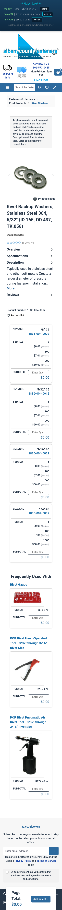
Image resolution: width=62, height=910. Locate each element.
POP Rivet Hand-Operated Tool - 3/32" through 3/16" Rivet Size (28, 643)
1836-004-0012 (38, 393)
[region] (31, 175)
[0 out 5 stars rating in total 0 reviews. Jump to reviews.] (20, 242)
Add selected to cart (42, 899)
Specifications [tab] (30, 255)
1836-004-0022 (38, 453)
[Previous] (9, 176)
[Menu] (7, 87)
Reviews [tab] (30, 294)
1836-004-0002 (38, 333)
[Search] (39, 87)
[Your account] (55, 87)
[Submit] (54, 851)
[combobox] (24, 87)
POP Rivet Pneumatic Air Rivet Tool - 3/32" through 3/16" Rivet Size (28, 722)
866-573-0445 (41, 67)
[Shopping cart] (58, 72)
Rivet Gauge (18, 584)
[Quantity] (38, 372)
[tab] (30, 275)
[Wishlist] (47, 87)
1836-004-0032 (38, 513)
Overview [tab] (30, 249)
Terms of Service (46, 860)
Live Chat (41, 80)
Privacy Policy (22, 860)
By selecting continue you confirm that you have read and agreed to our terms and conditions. (31, 875)
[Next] (52, 176)
